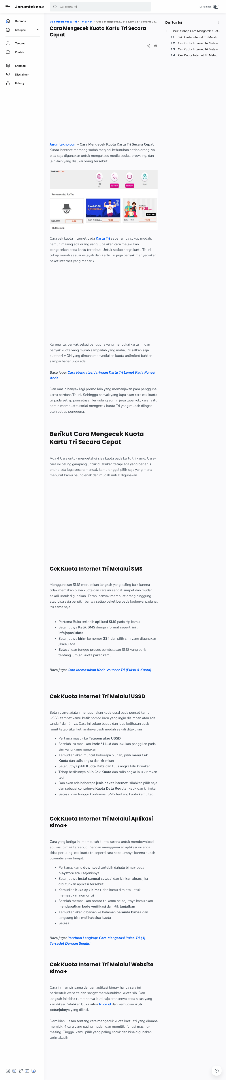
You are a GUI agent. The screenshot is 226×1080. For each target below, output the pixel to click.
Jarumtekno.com (33, 6)
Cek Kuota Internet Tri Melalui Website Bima (198, 55)
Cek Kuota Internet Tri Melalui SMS (198, 37)
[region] (104, 98)
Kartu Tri (103, 238)
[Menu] (8, 6)
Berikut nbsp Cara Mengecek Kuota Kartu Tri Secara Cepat (195, 31)
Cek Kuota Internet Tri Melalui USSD (198, 43)
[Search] (100, 6)
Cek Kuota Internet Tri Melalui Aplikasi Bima (198, 49)
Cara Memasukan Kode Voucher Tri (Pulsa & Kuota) (109, 670)
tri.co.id (105, 1004)
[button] (55, 6)
